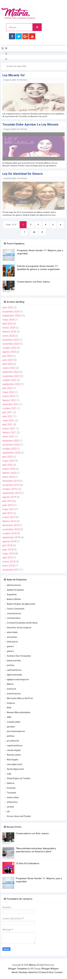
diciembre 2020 (10, 440)
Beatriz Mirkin (14, 599)
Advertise (33, 972)
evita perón (12, 642)
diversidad (12, 632)
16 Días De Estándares (27, 863)
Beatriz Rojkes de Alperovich (21, 604)
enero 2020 (8, 477)
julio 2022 (7, 388)
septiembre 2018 (11, 537)
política (10, 736)
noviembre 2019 (11, 485)
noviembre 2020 (11, 444)
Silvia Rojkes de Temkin (18, 779)
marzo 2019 (8, 517)
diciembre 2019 (10, 481)
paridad (11, 727)
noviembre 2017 (11, 569)
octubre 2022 (9, 380)
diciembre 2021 (10, 404)
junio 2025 (7, 307)
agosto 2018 (9, 541)
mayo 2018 (8, 553)
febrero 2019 (9, 521)
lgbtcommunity (14, 675)
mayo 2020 (8, 461)
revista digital (14, 750)
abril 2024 (7, 324)
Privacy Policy (46, 972)
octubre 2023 (9, 348)
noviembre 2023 (11, 344)
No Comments (22, 80)
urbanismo (12, 802)
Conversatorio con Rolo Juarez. (33, 282)
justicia (10, 665)
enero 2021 (8, 436)
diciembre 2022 (10, 372)
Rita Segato (12, 760)
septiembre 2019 (11, 493)
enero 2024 (8, 336)
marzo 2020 (8, 469)
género (10, 651)
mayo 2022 (8, 392)
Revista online (14, 755)
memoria (11, 689)
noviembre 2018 (11, 529)
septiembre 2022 (11, 384)
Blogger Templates (17, 969)
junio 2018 (7, 549)
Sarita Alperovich (15, 769)
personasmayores (16, 731)
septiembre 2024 (11, 315)
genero (10, 646)
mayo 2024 (8, 319)
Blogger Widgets (50, 969)
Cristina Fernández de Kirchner (22, 623)
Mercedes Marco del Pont (20, 698)
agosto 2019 (9, 497)
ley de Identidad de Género (22, 174)
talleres (10, 783)
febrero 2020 (9, 473)
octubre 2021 (9, 408)
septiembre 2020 (11, 453)
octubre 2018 (9, 533)
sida (9, 774)
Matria (10, 684)
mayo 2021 (8, 420)
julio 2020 (7, 457)
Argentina (12, 595)
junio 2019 (7, 505)
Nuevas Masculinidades (19, 713)
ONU (9, 717)
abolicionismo (14, 585)
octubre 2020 (9, 448)
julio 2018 (7, 545)
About (14, 972)
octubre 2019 (9, 489)
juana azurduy (14, 661)
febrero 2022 (9, 400)
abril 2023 (7, 364)
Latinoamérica (14, 670)
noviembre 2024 (11, 311)
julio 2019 (7, 501)
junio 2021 (7, 416)
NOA (9, 708)
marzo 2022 (8, 396)
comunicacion (14, 613)
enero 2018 (8, 565)
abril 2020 (7, 465)
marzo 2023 (8, 368)
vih (8, 812)
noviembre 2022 (11, 376)
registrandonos (14, 745)
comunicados (14, 618)
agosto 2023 (9, 352)
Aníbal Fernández (15, 590)
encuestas (12, 637)
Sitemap (23, 972)
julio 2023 (7, 356)
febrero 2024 (9, 332)
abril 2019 (7, 513)
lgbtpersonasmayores (18, 679)
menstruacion (14, 694)
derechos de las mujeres (19, 628)
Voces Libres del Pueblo (19, 816)
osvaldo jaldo (13, 722)
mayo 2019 (8, 509)
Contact (59, 972)
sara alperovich (14, 764)
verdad (10, 807)
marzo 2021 (8, 428)
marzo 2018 (8, 561)
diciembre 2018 (10, 525)
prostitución (13, 741)
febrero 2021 (9, 432)
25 (34, 232)
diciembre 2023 (10, 340)
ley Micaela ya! (13, 75)
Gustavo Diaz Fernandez (19, 656)
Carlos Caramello (15, 609)
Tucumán (11, 793)
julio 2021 (7, 412)
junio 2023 (7, 360)
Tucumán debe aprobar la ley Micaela (30, 124)
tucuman (11, 788)
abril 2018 (7, 557)
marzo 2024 (8, 328)
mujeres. (11, 703)
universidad (13, 797)
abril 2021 (7, 424)
